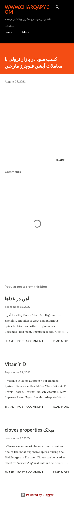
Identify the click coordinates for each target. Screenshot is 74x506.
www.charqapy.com (27, 9)
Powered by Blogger (37, 495)
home (8, 32)
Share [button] (60, 160)
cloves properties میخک (29, 430)
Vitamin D (15, 364)
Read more (61, 341)
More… (27, 32)
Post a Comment (30, 341)
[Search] (57, 7)
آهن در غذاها (17, 298)
